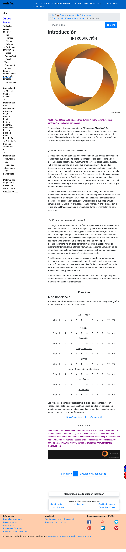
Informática (8, 50)
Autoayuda (8, 76)
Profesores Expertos (12, 528)
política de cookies (84, 536)
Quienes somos (10, 522)
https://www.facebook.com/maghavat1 (84, 417)
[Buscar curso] (74, 25)
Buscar (111, 25)
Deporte (6, 116)
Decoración (8, 127)
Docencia (7, 125)
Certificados (8, 525)
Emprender (11, 82)
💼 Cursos (61, 15)
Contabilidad (9, 88)
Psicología (8, 138)
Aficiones (7, 111)
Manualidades (9, 73)
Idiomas (6, 32)
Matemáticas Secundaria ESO (9, 159)
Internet (6, 71)
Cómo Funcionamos (12, 519)
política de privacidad (69, 536)
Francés (9, 38)
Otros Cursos (9, 188)
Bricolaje (7, 133)
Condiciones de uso (54, 536)
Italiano (9, 44)
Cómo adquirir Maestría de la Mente (68, 18)
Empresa (7, 79)
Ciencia (6, 96)
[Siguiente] (93, 473)
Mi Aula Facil (112, 3)
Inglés (9, 35)
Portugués (10, 47)
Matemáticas (9, 103)
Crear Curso (39, 6)
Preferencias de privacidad (15, 531)
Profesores (95, 3)
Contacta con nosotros (55, 522)
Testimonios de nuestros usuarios (60, 519)
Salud (5, 114)
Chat (54, 3)
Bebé (5, 135)
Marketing (10, 91)
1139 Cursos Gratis (42, 3)
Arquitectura (8, 191)
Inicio (5, 13)
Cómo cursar (64, 3)
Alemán (9, 41)
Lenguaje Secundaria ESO (9, 168)
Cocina (6, 94)
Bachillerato (8, 174)
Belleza (6, 130)
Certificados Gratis (79, 3)
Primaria (7, 144)
